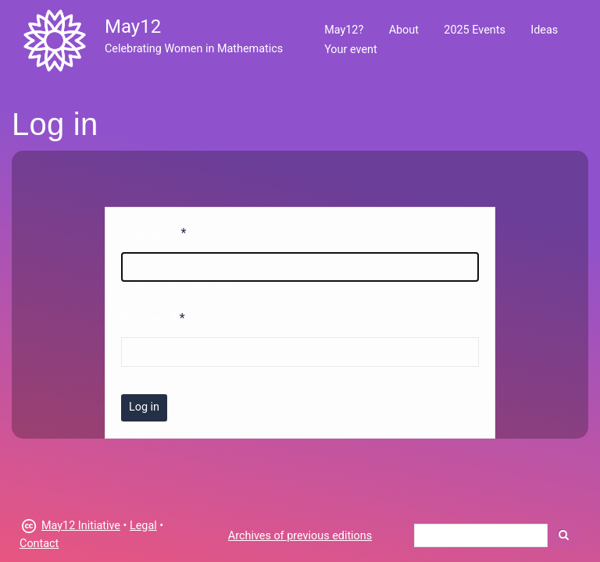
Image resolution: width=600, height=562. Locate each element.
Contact (39, 543)
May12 (133, 26)
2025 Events (474, 30)
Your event (350, 49)
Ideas (544, 30)
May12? (343, 30)
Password (149, 318)
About (404, 30)
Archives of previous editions (300, 535)
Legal (143, 525)
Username (149, 233)
